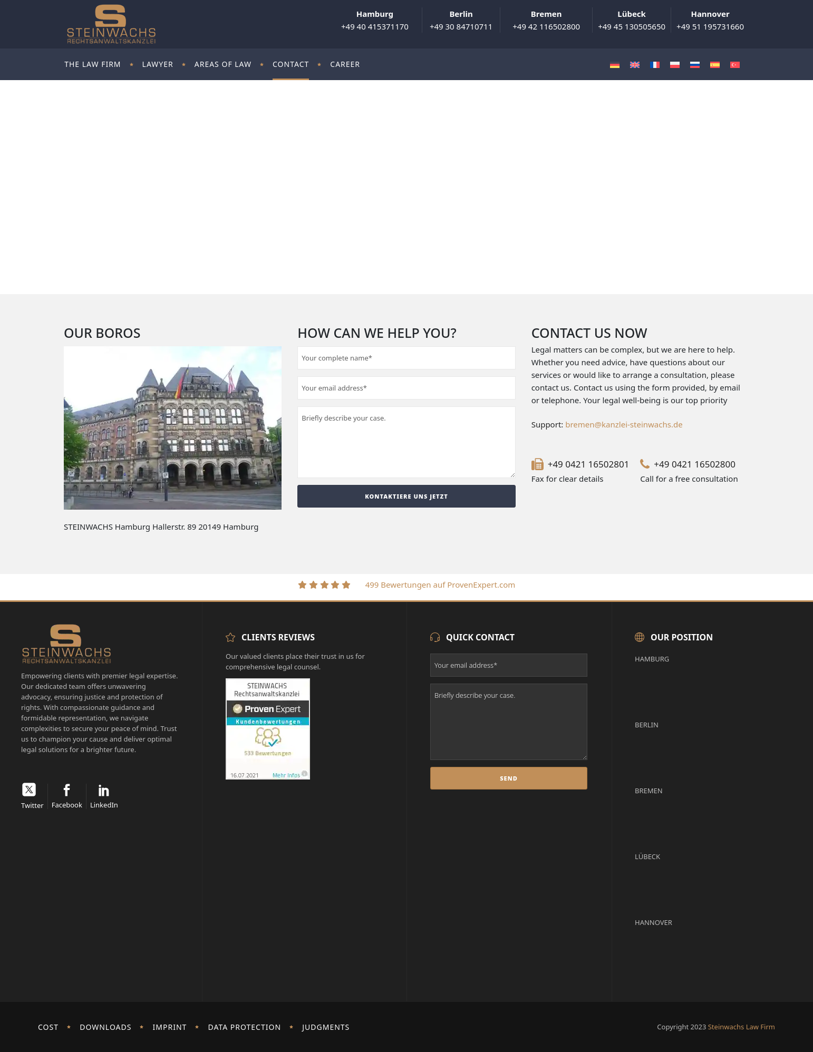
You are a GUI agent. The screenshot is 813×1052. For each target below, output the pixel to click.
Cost (48, 1027)
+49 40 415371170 (375, 20)
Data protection (245, 1027)
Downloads (105, 1027)
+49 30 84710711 (461, 20)
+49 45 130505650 (631, 20)
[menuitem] (615, 64)
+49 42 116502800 (546, 20)
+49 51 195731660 (710, 20)
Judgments (326, 1027)
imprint (170, 1027)
